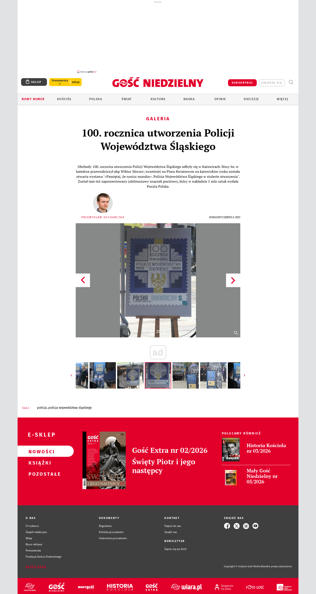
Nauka (189, 97)
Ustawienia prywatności (113, 536)
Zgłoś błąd (36, 564)
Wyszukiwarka (291, 80)
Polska (95, 97)
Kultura (158, 97)
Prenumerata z (60, 80)
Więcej (282, 97)
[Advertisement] (158, 37)
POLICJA (42, 405)
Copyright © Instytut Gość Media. (242, 564)
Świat (127, 97)
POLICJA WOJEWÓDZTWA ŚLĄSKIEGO (70, 405)
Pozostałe (39, 471)
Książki (39, 460)
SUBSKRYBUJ (242, 80)
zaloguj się (271, 80)
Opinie (220, 97)
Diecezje (251, 97)
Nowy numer (33, 97)
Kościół (64, 97)
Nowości (39, 448)
